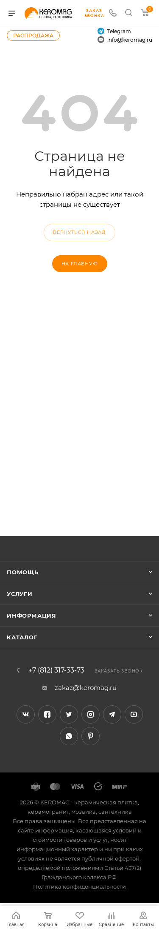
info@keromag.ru (125, 39)
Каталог (22, 637)
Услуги (20, 593)
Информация (31, 615)
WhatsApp (69, 736)
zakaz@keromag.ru (86, 688)
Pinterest (90, 736)
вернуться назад (79, 232)
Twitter (69, 714)
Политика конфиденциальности (79, 886)
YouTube (134, 714)
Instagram (90, 714)
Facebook (47, 714)
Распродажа (33, 35)
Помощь (23, 572)
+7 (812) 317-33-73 (56, 670)
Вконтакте (26, 714)
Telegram (114, 31)
